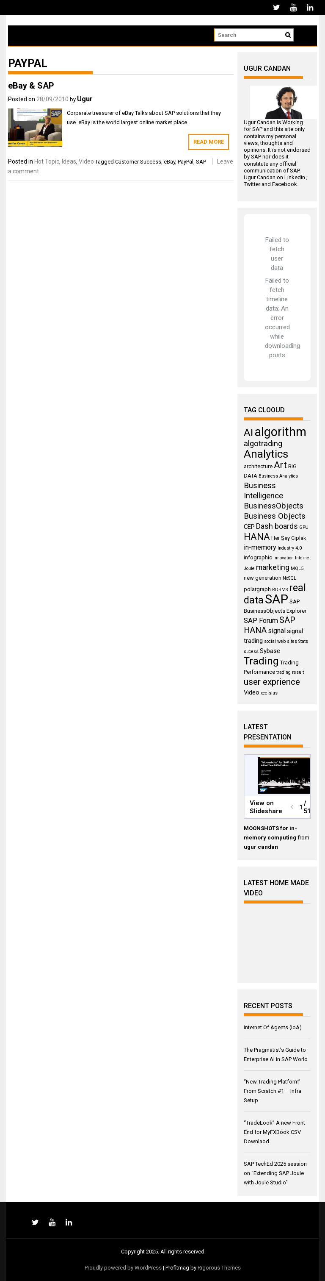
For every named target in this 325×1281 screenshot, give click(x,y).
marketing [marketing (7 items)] (272, 567)
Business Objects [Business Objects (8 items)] (275, 516)
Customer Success (138, 161)
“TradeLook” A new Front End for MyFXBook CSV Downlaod (274, 1132)
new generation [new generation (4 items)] (262, 578)
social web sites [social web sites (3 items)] (280, 641)
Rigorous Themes (219, 1267)
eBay (169, 161)
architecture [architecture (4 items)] (258, 466)
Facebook (284, 184)
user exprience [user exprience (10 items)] (272, 682)
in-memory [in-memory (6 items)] (260, 547)
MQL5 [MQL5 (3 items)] (297, 568)
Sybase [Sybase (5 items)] (270, 651)
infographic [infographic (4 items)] (258, 557)
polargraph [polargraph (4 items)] (257, 589)
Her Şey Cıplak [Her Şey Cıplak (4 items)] (288, 538)
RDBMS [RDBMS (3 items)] (280, 589)
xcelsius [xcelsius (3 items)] (269, 693)
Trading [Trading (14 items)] (261, 661)
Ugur (85, 99)
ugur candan (261, 847)
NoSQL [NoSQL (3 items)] (289, 578)
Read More (208, 142)
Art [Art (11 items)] (280, 465)
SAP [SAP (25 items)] (276, 599)
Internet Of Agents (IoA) (273, 1027)
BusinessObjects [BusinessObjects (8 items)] (273, 506)
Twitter (252, 184)
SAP (201, 161)
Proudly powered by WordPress (123, 1267)
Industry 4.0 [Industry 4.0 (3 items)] (290, 548)
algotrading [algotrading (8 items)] (263, 443)
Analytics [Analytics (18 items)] (266, 453)
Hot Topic (46, 161)
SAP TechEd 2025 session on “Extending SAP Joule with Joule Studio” (275, 1173)
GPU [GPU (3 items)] (303, 527)
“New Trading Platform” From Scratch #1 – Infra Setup (272, 1090)
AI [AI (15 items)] (248, 432)
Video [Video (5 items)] (251, 692)
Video (86, 161)
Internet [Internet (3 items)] (303, 558)
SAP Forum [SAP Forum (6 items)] (261, 621)
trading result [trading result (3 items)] (290, 672)
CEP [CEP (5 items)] (249, 527)
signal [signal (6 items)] (277, 631)
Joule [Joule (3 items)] (249, 568)
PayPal (185, 161)
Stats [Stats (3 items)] (303, 641)
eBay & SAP (31, 86)
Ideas (69, 161)
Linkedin (294, 177)
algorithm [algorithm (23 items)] (280, 432)
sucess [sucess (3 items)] (251, 651)
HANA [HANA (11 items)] (257, 536)
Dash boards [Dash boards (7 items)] (277, 526)
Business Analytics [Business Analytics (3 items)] (278, 476)
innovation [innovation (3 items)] (283, 558)
